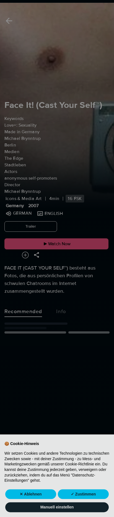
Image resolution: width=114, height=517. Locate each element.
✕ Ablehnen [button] (31, 499)
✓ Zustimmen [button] (83, 499)
